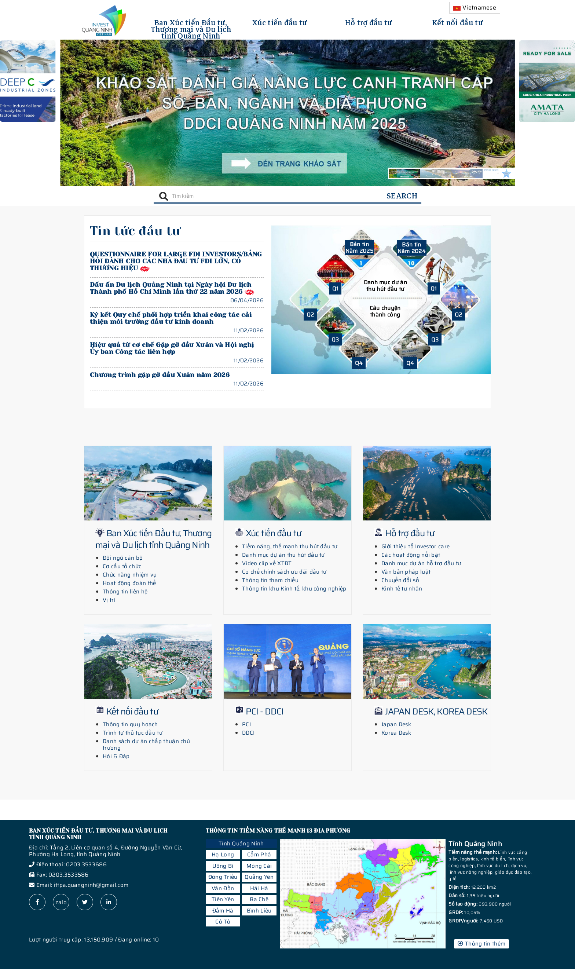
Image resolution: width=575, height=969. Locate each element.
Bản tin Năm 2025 (359, 247)
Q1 (335, 288)
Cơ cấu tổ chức (122, 566)
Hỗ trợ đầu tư (368, 21)
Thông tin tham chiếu (270, 580)
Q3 (335, 339)
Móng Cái (259, 866)
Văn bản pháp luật (406, 571)
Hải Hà (259, 888)
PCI (246, 724)
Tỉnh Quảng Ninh (241, 843)
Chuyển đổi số (400, 580)
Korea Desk (396, 732)
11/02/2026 (249, 330)
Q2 (310, 314)
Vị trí (109, 600)
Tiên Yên (223, 899)
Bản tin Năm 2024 (412, 248)
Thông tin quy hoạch (130, 724)
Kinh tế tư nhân (401, 588)
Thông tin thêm (481, 943)
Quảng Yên (259, 877)
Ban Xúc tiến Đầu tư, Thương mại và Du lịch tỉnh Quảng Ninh (191, 28)
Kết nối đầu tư (457, 21)
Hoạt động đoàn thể (129, 583)
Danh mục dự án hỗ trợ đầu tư (421, 563)
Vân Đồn (223, 888)
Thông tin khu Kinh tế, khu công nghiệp (294, 588)
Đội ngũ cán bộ (123, 557)
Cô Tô (222, 921)
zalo (61, 902)
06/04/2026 (247, 300)
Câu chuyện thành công (385, 311)
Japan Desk (396, 724)
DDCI (248, 732)
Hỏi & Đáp (116, 756)
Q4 (359, 363)
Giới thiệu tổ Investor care (415, 546)
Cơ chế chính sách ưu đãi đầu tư (284, 571)
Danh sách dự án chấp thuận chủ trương (146, 744)
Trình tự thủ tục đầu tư (132, 732)
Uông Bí (223, 866)
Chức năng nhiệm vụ (130, 574)
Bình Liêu (259, 910)
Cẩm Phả (259, 854)
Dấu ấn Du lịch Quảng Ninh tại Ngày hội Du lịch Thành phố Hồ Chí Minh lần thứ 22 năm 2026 (171, 288)
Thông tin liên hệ (125, 591)
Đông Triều (223, 877)
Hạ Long (223, 854)
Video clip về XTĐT (267, 563)
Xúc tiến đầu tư (279, 21)
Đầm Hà (223, 910)
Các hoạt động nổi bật (410, 555)
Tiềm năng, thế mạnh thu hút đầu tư (289, 546)
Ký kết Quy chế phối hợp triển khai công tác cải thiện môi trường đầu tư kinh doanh (171, 318)
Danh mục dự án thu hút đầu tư (385, 285)
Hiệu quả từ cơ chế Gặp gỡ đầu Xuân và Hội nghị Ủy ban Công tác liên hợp (172, 348)
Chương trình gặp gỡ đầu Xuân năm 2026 (160, 375)
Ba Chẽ (259, 899)
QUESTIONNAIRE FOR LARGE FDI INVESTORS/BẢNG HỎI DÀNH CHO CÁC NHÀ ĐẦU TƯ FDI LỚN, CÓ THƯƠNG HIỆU (176, 261)
